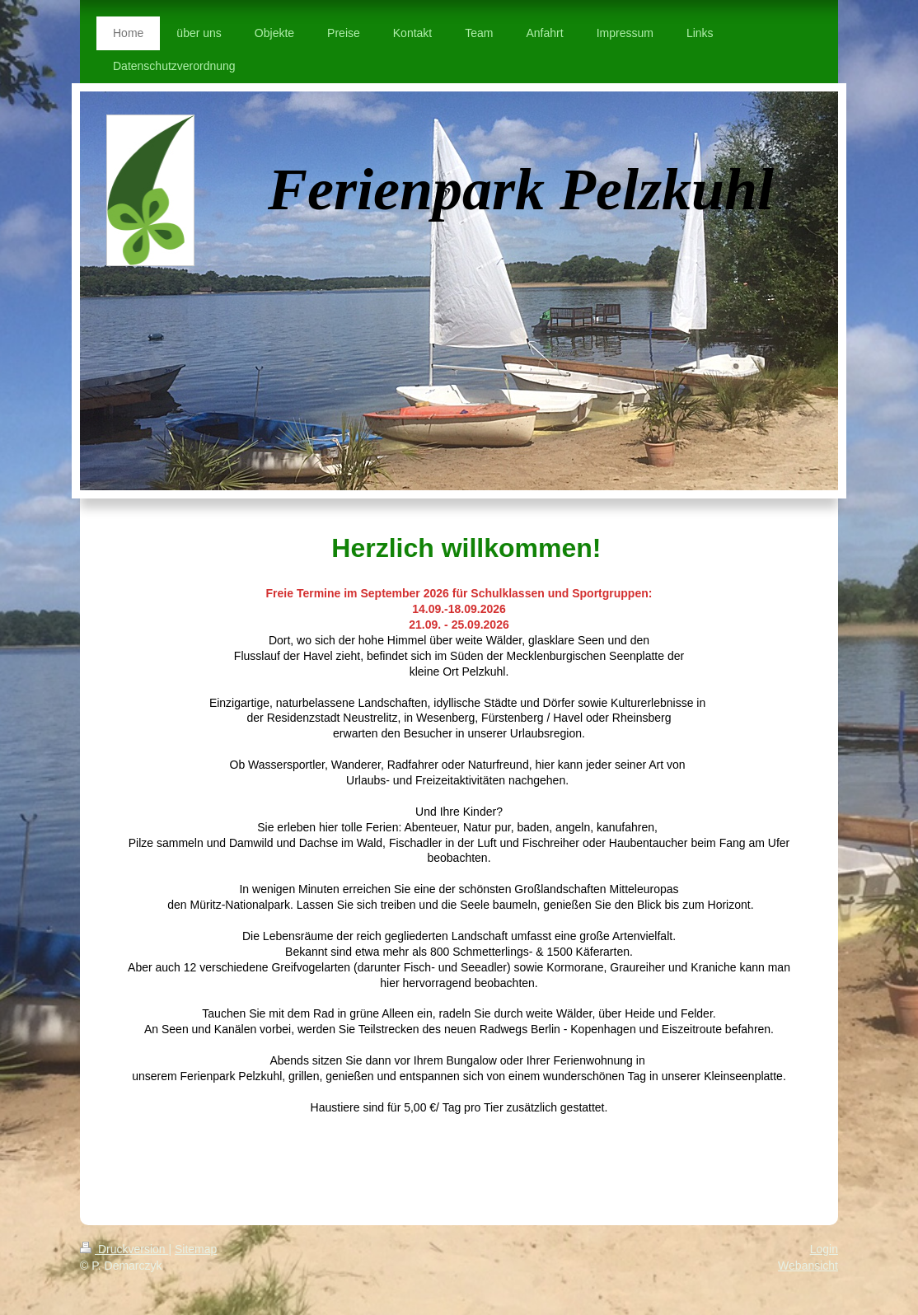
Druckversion (124, 1249)
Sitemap (196, 1249)
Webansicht (808, 1265)
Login (824, 1249)
